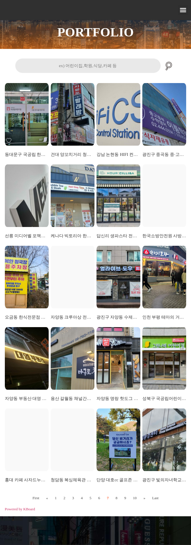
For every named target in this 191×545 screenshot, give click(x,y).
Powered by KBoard (20, 509)
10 (135, 498)
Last (155, 498)
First (35, 498)
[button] (183, 10)
